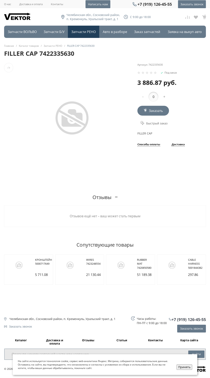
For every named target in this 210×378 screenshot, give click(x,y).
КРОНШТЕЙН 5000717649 (43, 262)
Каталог (21, 340)
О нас (7, 4)
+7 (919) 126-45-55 (154, 4)
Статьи (121, 340)
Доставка (178, 144)
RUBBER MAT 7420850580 (144, 264)
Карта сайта (189, 340)
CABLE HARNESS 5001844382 (195, 264)
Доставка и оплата (31, 4)
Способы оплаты (148, 144)
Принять (184, 367)
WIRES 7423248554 (93, 262)
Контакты (57, 4)
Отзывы (88, 340)
